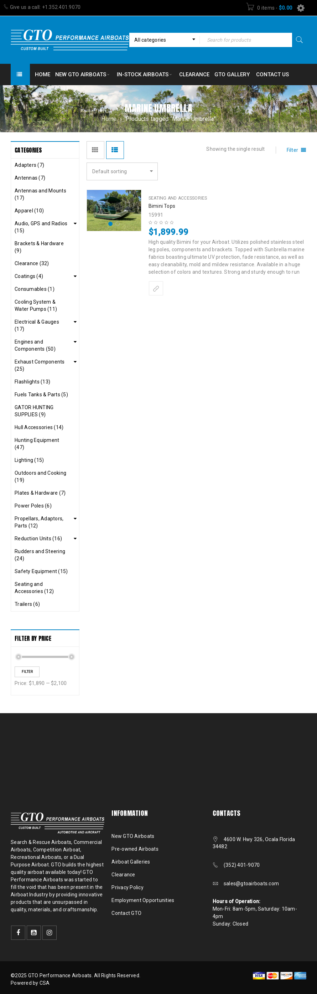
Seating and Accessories (178, 198)
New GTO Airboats (132, 836)
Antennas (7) (30, 178)
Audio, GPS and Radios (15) (41, 227)
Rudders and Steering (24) (40, 554)
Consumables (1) (34, 289)
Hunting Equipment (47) (37, 443)
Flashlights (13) (32, 382)
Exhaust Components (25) (40, 365)
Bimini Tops (162, 206)
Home (108, 118)
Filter (27, 672)
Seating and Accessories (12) (34, 587)
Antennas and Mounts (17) (40, 194)
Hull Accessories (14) (39, 427)
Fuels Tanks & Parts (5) (41, 394)
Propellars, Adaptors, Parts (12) (39, 522)
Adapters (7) (29, 165)
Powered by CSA (30, 983)
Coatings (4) (29, 276)
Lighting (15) (29, 460)
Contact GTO (126, 913)
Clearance (123, 874)
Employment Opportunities (142, 900)
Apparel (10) (29, 210)
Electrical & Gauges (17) (37, 325)
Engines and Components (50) (35, 345)
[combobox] (164, 39)
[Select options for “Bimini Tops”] (156, 288)
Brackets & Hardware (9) (39, 247)
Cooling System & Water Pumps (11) (36, 305)
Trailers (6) (27, 604)
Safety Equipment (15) (41, 571)
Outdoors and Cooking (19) (40, 476)
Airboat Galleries (130, 862)
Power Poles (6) (33, 506)
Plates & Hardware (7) (40, 493)
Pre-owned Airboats (134, 849)
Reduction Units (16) (38, 538)
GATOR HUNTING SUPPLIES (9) (34, 411)
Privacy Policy (127, 887)
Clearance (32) (32, 263)
